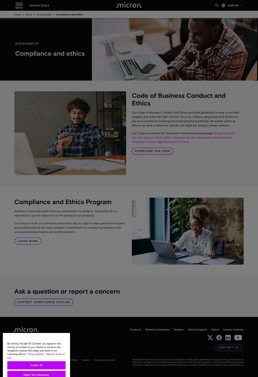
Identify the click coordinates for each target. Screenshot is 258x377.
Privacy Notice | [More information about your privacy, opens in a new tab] (36, 357)
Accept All (36, 368)
